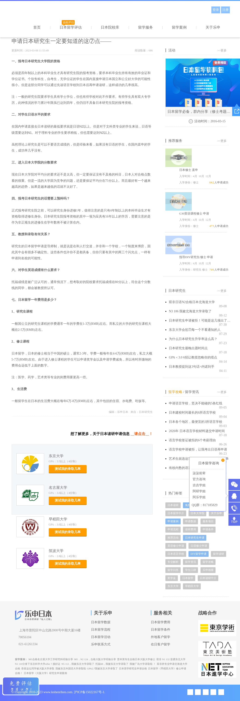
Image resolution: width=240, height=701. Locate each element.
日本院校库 (110, 27)
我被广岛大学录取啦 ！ (143, 663)
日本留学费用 (160, 622)
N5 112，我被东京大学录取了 (77, 663)
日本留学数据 (100, 622)
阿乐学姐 (199, 497)
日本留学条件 (160, 629)
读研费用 (190, 529)
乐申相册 (208, 570)
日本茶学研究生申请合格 (133, 668)
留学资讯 (192, 392)
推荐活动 (173, 537)
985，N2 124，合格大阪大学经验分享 (95, 659)
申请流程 (173, 529)
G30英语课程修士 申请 (194, 213)
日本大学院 (197, 513)
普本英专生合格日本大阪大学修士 (136, 659)
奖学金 (171, 578)
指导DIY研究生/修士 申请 (196, 257)
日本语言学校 (175, 553)
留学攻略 (175, 392)
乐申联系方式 (100, 644)
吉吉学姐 (199, 485)
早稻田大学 (58, 519)
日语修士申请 (199, 545)
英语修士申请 (175, 545)
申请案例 (173, 521)
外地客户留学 (160, 637)
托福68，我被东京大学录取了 (111, 663)
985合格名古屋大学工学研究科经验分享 (50, 659)
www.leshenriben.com (57, 692)
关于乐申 (213, 27)
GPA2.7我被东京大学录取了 (102, 668)
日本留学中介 (175, 513)
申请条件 (208, 529)
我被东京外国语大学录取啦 (70, 668)
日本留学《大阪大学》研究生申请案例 (45, 673)
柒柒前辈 (199, 473)
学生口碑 (190, 570)
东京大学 (56, 456)
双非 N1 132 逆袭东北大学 (170, 659)
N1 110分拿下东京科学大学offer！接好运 (37, 663)
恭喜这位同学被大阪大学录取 (37, 668)
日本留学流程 (100, 629)
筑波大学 (56, 551)
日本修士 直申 (188, 170)
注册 (225, 10)
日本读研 (173, 505)
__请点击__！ (142, 434)
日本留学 (187, 578)
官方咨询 (199, 479)
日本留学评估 (71, 27)
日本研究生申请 (194, 537)
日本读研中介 (208, 578)
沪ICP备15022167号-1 (89, 692)
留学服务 (145, 27)
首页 (37, 27)
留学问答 (173, 570)
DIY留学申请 (199, 553)
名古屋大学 (58, 487)
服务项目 (208, 521)
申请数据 (190, 521)
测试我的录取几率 (68, 469)
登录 (216, 10)
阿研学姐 (199, 491)
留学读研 (218, 553)
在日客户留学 (160, 644)
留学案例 (179, 27)
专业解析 (173, 562)
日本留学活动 (100, 637)
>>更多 (222, 50)
